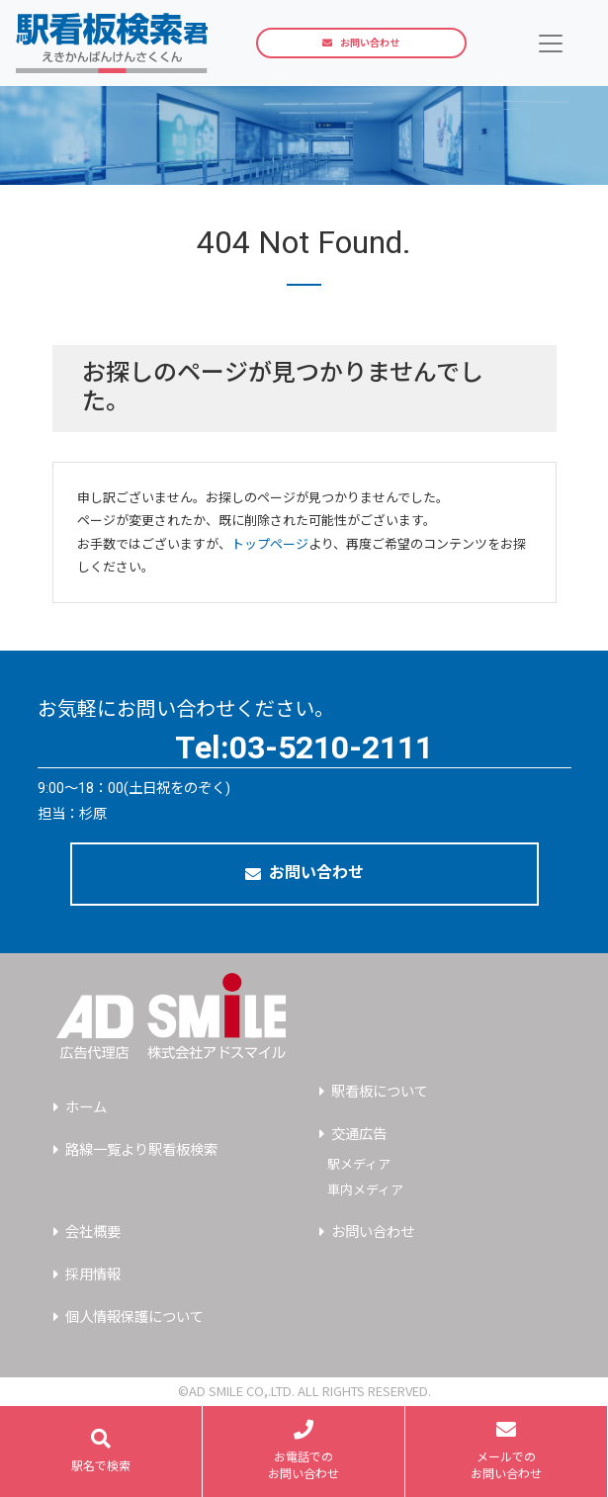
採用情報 (93, 1275)
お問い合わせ (360, 43)
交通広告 (359, 1134)
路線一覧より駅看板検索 (141, 1150)
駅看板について (379, 1092)
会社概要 (93, 1232)
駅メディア (359, 1164)
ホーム (86, 1108)
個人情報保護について (134, 1317)
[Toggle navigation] (550, 43)
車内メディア (365, 1190)
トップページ (269, 544)
